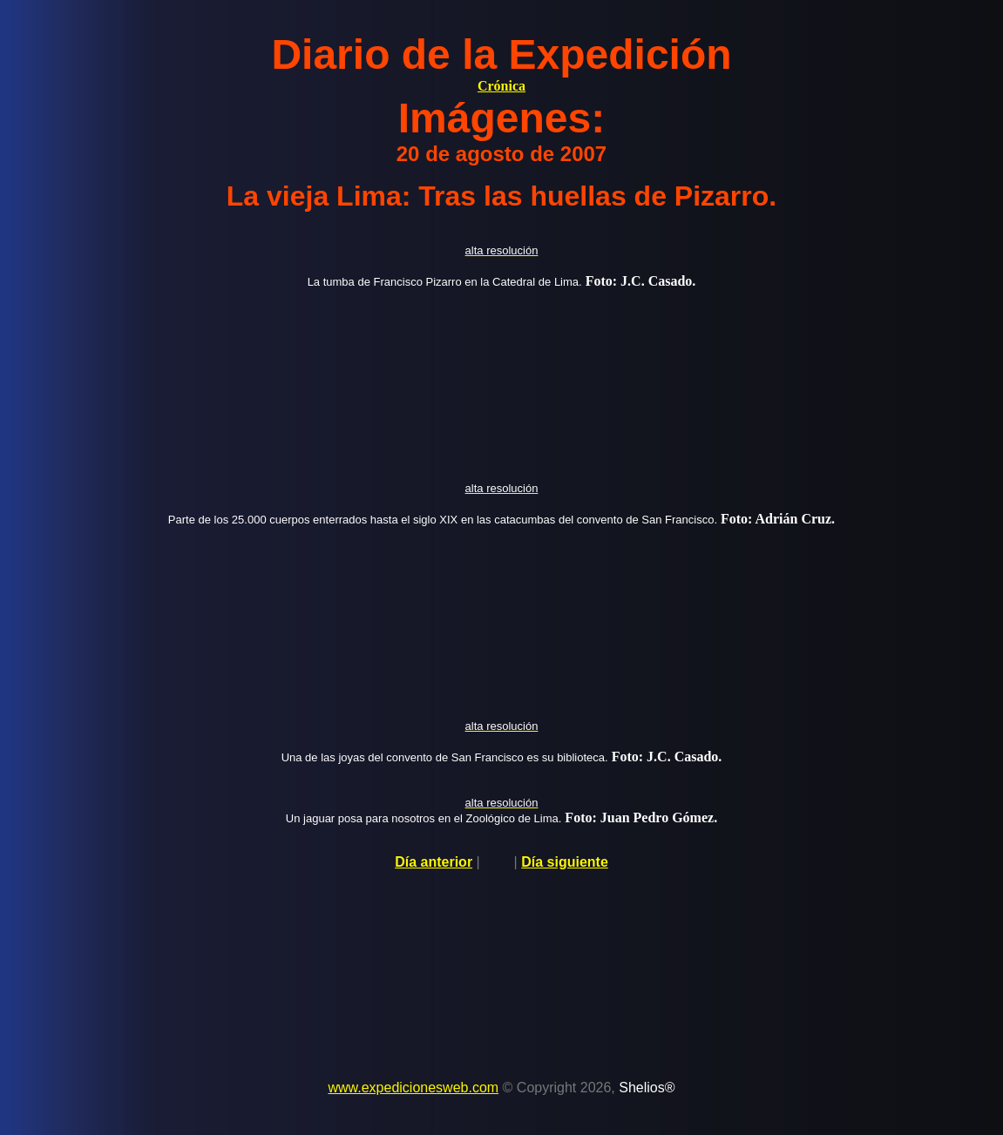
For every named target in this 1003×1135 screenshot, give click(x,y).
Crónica (501, 85)
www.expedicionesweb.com (413, 1087)
